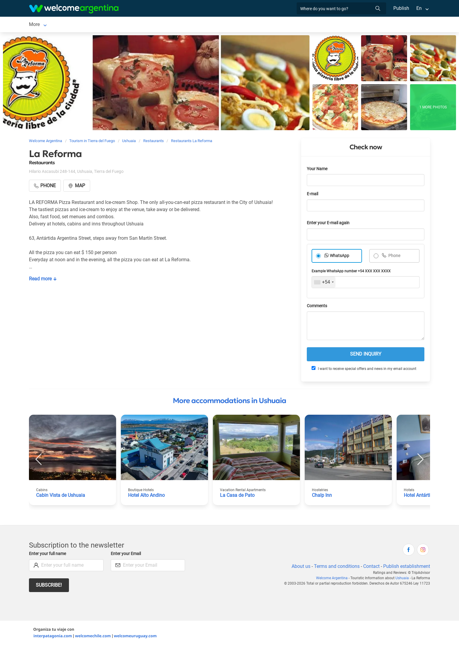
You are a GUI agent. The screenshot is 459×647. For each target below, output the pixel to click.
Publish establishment (406, 567)
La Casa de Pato (237, 496)
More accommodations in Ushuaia (229, 401)
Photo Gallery (292, 25)
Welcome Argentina (333, 579)
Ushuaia (37, 25)
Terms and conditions (336, 567)
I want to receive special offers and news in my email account (363, 369)
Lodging (65, 25)
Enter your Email (126, 554)
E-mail (313, 195)
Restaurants (190, 25)
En (419, 8)
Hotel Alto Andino (147, 496)
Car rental (103, 25)
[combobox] (323, 283)
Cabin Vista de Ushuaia (60, 496)
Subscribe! (49, 586)
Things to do (223, 25)
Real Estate (256, 25)
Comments (317, 307)
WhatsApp (339, 256)
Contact (371, 567)
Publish (401, 8)
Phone (394, 256)
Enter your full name (48, 554)
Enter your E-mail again (329, 224)
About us (299, 567)
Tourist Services (141, 25)
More (331, 25)
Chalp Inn (322, 496)
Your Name (317, 170)
